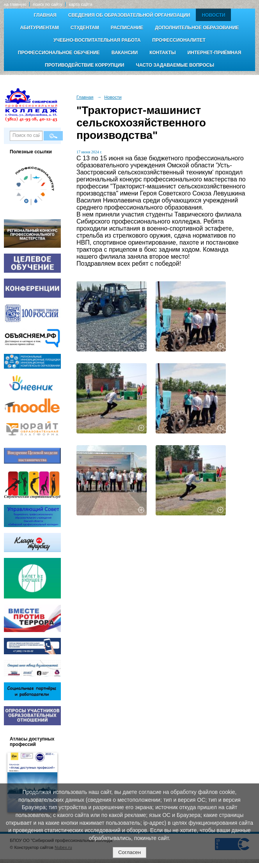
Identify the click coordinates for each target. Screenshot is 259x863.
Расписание (127, 27)
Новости (213, 15)
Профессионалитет (179, 40)
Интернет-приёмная (214, 52)
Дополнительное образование (197, 27)
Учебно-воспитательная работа (96, 40)
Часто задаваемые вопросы (175, 65)
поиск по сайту (47, 4)
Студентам (85, 27)
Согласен (129, 852)
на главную (15, 4)
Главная (45, 15)
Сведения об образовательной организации (129, 15)
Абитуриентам (39, 27)
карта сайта (80, 4)
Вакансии (125, 52)
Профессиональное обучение (59, 52)
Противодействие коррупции (84, 65)
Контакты (162, 52)
